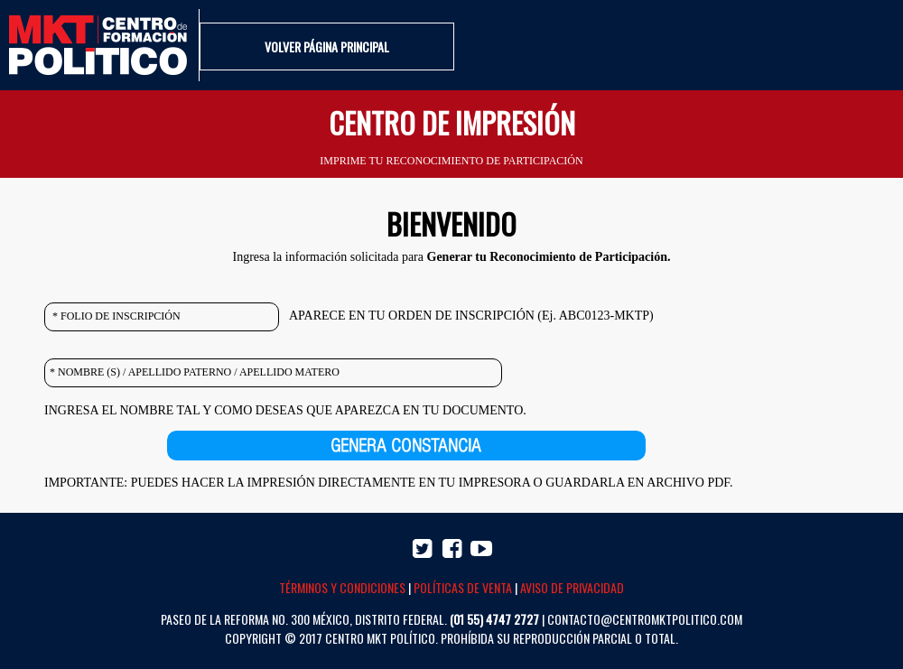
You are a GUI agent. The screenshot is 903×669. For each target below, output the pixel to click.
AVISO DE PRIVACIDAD (572, 587)
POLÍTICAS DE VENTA (463, 587)
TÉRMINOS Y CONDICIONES (342, 587)
